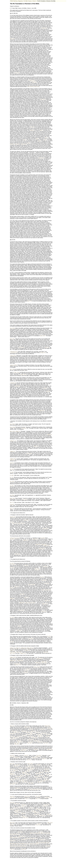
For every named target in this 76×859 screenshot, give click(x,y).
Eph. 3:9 (24, 772)
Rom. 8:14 (21, 836)
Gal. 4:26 (28, 771)
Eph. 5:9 (41, 772)
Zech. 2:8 (37, 569)
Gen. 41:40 (26, 520)
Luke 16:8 (42, 833)
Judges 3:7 (18, 647)
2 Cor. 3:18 (16, 807)
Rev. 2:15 (17, 778)
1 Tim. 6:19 (28, 774)
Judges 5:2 (17, 431)
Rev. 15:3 (47, 779)
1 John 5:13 (30, 739)
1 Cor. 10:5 (37, 796)
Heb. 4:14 (16, 814)
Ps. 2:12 (11, 522)
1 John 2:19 (42, 815)
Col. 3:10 (33, 811)
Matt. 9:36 (12, 763)
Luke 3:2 (39, 764)
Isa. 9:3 (45, 388)
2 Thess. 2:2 (12, 774)
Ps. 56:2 (11, 472)
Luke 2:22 (17, 764)
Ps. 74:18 (12, 567)
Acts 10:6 (50, 728)
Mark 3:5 (36, 749)
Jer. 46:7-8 (12, 539)
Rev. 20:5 (17, 744)
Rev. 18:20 (43, 780)
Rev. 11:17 (17, 742)
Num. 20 (47, 347)
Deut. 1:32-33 (37, 666)
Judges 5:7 (12, 440)
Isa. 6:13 (42, 577)
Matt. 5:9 (32, 833)
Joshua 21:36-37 (13, 365)
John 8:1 (12, 824)
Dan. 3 (37, 138)
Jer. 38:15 (26, 672)
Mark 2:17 (25, 749)
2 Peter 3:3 (17, 757)
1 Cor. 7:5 (33, 733)
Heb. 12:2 (49, 814)
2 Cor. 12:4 (33, 81)
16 (24, 836)
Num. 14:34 (12, 427)
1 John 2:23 (34, 757)
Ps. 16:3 (11, 563)
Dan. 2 (46, 137)
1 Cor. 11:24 (29, 734)
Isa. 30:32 (12, 495)
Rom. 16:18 (29, 732)
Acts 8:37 (31, 729)
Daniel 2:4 (32, 130)
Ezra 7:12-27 (24, 144)
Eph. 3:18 (18, 810)
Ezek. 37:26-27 (31, 584)
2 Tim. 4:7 (27, 798)
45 (34, 833)
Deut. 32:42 (12, 431)
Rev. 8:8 (11, 587)
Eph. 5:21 (12, 773)
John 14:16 (12, 845)
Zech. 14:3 (44, 611)
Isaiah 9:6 (12, 459)
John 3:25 (16, 765)
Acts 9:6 (32, 768)
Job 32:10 (24, 428)
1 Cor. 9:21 (23, 804)
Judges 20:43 (20, 660)
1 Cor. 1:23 (12, 771)
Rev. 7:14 (38, 798)
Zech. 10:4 (47, 600)
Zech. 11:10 (45, 603)
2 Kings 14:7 (42, 352)
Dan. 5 (45, 139)
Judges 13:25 (39, 658)
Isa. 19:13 (33, 602)
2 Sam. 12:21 (23, 374)
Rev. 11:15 (24, 779)
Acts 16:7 (26, 755)
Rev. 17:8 (22, 780)
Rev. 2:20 (20, 741)
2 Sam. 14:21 (16, 372)
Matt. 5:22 (38, 842)
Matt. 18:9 (12, 843)
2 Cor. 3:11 (21, 806)
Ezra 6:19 (17, 144)
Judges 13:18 (13, 458)
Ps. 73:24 (37, 568)
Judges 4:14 (38, 544)
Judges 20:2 (21, 602)
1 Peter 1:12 (44, 28)
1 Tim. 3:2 (12, 849)
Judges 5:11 (12, 451)
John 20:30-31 (31, 86)
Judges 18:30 (13, 355)
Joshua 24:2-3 (13, 537)
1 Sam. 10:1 (14, 523)
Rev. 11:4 (12, 779)
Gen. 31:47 (43, 99)
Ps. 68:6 (11, 475)
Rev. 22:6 (15, 783)
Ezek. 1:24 (12, 498)
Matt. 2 (11, 837)
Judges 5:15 (43, 544)
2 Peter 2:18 (18, 776)
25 (48, 589)
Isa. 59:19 (43, 537)
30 (36, 838)
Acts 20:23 (39, 755)
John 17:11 (30, 765)
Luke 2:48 (20, 832)
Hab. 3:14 (36, 446)
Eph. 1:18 (47, 771)
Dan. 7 (41, 130)
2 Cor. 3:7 (24, 805)
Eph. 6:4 (41, 810)
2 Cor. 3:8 (45, 805)
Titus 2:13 (23, 813)
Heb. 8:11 (23, 775)
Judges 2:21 (35, 539)
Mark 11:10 (50, 749)
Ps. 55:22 (13, 564)
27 (50, 589)
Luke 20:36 (47, 833)
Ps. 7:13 (11, 469)
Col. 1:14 (40, 735)
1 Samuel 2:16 (13, 382)
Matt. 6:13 (12, 725)
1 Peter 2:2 (37, 756)
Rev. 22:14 (12, 784)
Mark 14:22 (23, 750)
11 (15, 440)
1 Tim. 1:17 (40, 736)
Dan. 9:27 (46, 652)
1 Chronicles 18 (13, 352)
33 (20, 843)
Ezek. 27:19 (17, 663)
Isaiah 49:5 (17, 386)
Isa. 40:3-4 (45, 566)
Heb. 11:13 (16, 737)
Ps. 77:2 (11, 477)
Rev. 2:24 (31, 741)
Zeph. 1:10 (44, 661)
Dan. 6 (39, 140)
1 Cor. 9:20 (12, 756)
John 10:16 (12, 840)
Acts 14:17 (47, 769)
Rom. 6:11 (24, 731)
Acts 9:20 (24, 839)
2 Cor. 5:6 (37, 824)
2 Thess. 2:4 (30, 736)
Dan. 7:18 (44, 589)
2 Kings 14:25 (31, 80)
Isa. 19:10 (12, 481)
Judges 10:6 (29, 647)
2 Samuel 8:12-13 (13, 351)
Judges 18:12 (13, 660)
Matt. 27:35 (27, 726)
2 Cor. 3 (19, 625)
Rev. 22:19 (31, 783)
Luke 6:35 (38, 833)
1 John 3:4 (23, 816)
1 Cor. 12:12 (12, 797)
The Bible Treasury (28, 1)
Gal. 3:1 (48, 734)
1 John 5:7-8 (12, 738)
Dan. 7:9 (12, 502)
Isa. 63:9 (48, 391)
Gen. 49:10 (12, 328)
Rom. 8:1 (33, 731)
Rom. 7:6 (29, 770)
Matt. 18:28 (30, 763)
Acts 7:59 (12, 802)
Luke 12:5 (32, 843)
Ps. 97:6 (11, 641)
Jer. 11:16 (25, 499)
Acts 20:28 (23, 849)
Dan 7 (28, 143)
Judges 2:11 (12, 647)
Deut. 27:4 (29, 301)
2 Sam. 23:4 (17, 554)
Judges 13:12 (46, 545)
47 (28, 843)
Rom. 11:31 (16, 803)
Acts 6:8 (20, 768)
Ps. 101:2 (26, 670)
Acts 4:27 (12, 755)
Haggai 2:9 (12, 598)
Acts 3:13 (27, 838)
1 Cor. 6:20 (12, 733)
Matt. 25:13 (47, 725)
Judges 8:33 (23, 647)
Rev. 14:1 (29, 759)
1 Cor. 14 (39, 823)
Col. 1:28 (12, 736)
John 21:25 (36, 86)
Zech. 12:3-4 (21, 610)
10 (32, 647)
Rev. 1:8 (18, 740)
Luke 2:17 (16, 837)
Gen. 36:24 (12, 424)
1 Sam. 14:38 (27, 602)
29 (41, 842)
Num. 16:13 (45, 528)
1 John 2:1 (48, 845)
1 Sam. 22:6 (18, 652)
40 (18, 837)
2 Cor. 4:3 (31, 807)
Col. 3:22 (38, 773)
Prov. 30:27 (29, 453)
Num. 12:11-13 (21, 523)
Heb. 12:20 (34, 737)
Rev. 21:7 (40, 781)
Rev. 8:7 (44, 758)
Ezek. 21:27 (42, 335)
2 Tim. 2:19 (47, 774)
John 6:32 (12, 796)
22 (47, 589)
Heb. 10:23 (36, 814)
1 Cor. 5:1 (38, 732)
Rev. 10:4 (35, 82)
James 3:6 (36, 843)
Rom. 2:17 (16, 770)
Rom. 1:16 (14, 731)
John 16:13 (27, 796)
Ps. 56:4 (28, 668)
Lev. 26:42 (30, 638)
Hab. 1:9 (12, 508)
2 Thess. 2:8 (47, 797)
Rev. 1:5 (45, 777)
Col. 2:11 (20, 736)
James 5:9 (41, 775)
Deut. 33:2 (12, 338)
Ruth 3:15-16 (42, 548)
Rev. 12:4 (41, 832)
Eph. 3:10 (12, 38)
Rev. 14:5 (29, 742)
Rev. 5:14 (40, 741)
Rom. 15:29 (17, 732)
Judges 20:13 (41, 410)
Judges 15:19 (23, 653)
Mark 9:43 (24, 843)
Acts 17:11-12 (41, 157)
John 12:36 (12, 834)
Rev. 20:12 (25, 781)
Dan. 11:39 (12, 653)
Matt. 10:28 (46, 842)
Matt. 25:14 (50, 822)
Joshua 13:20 (21, 347)
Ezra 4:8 (12, 144)
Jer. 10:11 (32, 127)
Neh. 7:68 (12, 369)
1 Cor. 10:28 (43, 733)
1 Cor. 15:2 (46, 804)
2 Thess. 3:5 (36, 812)
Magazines (20, 1)
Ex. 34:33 (12, 617)
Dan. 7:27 (27, 597)
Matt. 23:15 (17, 843)
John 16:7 (24, 845)
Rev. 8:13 (39, 778)
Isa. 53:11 (44, 580)
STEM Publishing (13, 1)
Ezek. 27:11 (18, 664)
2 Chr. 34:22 (44, 662)
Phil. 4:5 (16, 811)
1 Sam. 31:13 (13, 652)
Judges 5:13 (25, 540)
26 (30, 838)
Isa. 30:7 (12, 485)
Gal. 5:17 (12, 809)
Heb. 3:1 (48, 736)
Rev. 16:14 (45, 742)
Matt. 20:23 (12, 822)
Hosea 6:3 (12, 504)
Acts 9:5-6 (42, 729)
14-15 (18, 537)
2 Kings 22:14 (38, 662)
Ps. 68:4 (26, 565)
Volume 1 (34, 1)
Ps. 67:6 (49, 636)
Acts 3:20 (28, 766)
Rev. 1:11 (36, 740)
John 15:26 (19, 845)
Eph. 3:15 (38, 809)
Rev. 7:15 (17, 586)
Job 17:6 (12, 462)
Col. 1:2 (24, 735)
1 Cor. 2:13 (16, 72)
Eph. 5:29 (25, 773)
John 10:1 (42, 839)
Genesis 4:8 (12, 516)
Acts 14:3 (12, 769)
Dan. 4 (24, 139)
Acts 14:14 (30, 769)
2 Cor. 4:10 (39, 734)
